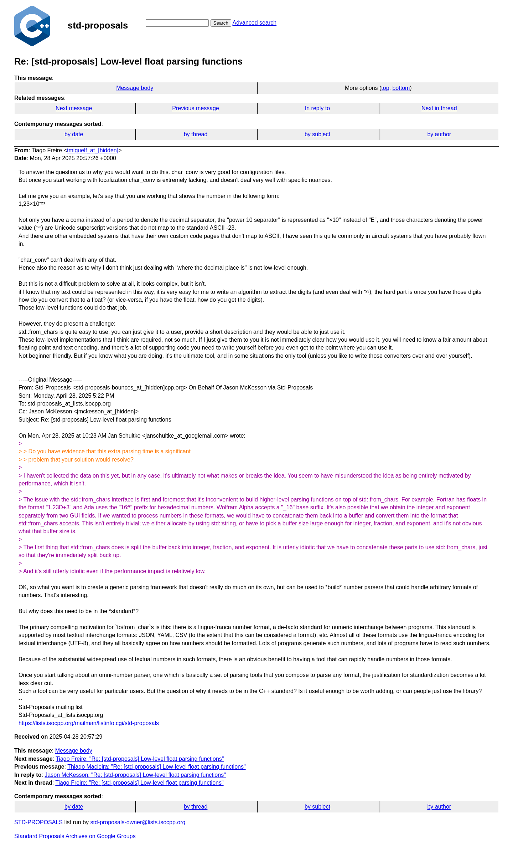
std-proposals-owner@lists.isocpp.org (137, 822)
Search (220, 23)
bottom (401, 88)
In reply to (317, 108)
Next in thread (439, 108)
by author (439, 134)
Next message (74, 108)
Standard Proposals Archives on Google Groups (75, 836)
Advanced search (254, 23)
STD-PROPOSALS (38, 822)
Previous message (195, 108)
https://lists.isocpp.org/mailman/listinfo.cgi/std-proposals (89, 723)
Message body (134, 88)
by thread (196, 134)
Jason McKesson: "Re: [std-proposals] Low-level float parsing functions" (135, 775)
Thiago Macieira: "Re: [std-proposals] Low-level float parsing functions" (156, 767)
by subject (317, 134)
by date (73, 134)
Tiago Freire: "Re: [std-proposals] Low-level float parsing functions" (140, 759)
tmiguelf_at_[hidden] (92, 150)
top (385, 88)
